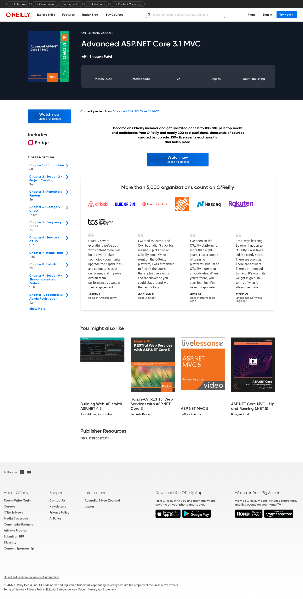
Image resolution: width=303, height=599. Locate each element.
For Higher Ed (71, 4)
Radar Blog (90, 15)
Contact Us (57, 500)
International (96, 492)
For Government (45, 4)
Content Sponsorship (19, 548)
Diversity (10, 542)
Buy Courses (114, 15)
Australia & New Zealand (102, 500)
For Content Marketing (127, 4)
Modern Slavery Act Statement (97, 589)
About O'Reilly (16, 492)
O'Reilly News (13, 512)
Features (68, 15)
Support (56, 492)
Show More (37, 308)
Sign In (267, 15)
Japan (89, 506)
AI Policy (55, 518)
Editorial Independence (60, 589)
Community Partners (18, 524)
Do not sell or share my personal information (31, 577)
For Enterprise (17, 4)
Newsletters (57, 506)
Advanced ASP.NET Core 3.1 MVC (135, 111)
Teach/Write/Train (17, 500)
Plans (251, 15)
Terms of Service (14, 589)
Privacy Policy (59, 512)
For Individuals (96, 4)
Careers (9, 506)
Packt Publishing (253, 79)
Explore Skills (46, 15)
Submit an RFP (14, 536)
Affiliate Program (16, 530)
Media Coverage (16, 518)
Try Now (286, 15)
